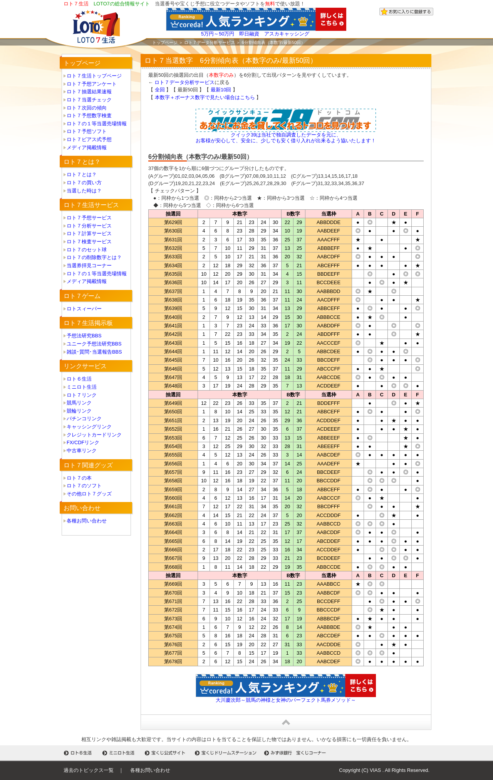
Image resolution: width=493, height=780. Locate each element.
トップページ (165, 42)
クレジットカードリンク (94, 435)
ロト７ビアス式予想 (89, 139)
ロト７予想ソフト (87, 131)
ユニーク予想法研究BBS (94, 344)
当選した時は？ (84, 191)
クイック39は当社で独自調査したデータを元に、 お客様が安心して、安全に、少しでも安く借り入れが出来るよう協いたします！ (286, 137)
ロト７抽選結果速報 (89, 91)
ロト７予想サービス (89, 218)
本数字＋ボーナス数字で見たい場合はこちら (205, 97)
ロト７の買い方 (84, 182)
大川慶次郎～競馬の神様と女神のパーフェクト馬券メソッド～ (286, 700)
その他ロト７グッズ (89, 494)
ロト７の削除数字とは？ (94, 257)
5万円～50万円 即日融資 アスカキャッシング (255, 34)
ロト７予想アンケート (92, 84)
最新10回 (221, 90)
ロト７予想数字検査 (89, 115)
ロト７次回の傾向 (87, 108)
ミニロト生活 (82, 387)
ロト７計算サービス (89, 233)
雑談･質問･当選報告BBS (94, 352)
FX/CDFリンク (83, 442)
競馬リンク (79, 403)
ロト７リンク (82, 395)
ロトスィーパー (84, 309)
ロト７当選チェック (89, 100)
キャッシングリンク (89, 427)
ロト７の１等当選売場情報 (97, 123)
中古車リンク (82, 450)
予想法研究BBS (84, 336)
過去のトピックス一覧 (89, 770)
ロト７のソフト (84, 486)
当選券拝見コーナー (89, 265)
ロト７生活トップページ (94, 76)
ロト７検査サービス (89, 241)
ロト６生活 (79, 379)
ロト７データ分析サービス (209, 42)
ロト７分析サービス (89, 226)
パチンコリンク (84, 418)
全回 (160, 90)
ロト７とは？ (82, 174)
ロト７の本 (79, 478)
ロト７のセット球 (87, 250)
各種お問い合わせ (87, 521)
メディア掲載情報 (87, 147)
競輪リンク (79, 411)
